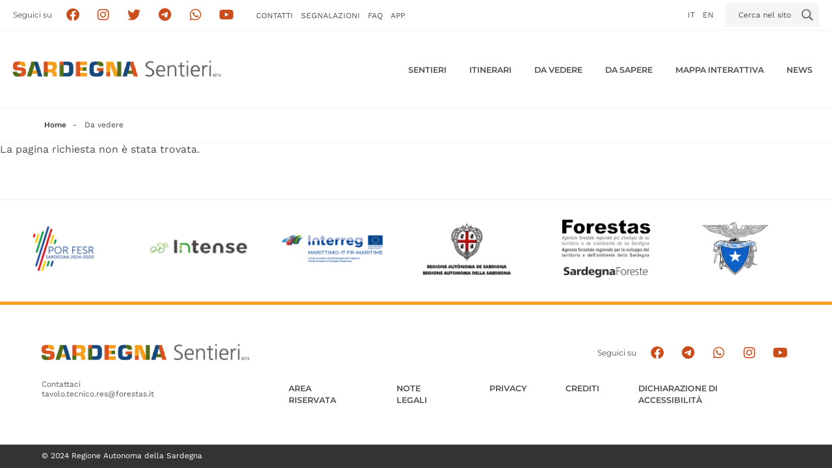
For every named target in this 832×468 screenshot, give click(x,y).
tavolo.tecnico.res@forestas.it (98, 393)
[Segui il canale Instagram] (749, 352)
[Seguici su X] (134, 15)
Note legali (411, 394)
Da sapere (629, 70)
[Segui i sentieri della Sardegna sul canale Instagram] (103, 15)
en (708, 15)
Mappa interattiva (719, 70)
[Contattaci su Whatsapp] (195, 15)
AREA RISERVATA (312, 394)
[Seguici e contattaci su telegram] (164, 15)
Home (55, 124)
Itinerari (490, 70)
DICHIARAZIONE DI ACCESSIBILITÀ (678, 394)
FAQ (375, 15)
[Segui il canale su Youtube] (226, 15)
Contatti (274, 15)
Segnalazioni (330, 15)
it (691, 15)
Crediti (582, 388)
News (799, 70)
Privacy (507, 388)
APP (398, 15)
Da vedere (558, 70)
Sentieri (427, 70)
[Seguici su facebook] (72, 15)
